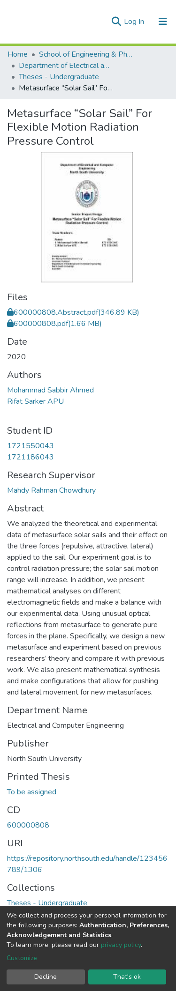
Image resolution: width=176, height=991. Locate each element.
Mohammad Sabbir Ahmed (50, 390)
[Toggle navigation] (163, 21)
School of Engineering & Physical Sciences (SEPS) (86, 54)
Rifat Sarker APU (35, 401)
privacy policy (121, 944)
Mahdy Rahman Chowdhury (51, 490)
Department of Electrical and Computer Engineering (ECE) (66, 65)
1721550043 (30, 446)
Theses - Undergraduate (59, 77)
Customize (22, 958)
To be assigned (31, 792)
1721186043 (30, 457)
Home (18, 54)
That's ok (127, 976)
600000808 (28, 825)
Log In (135, 21)
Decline (45, 976)
